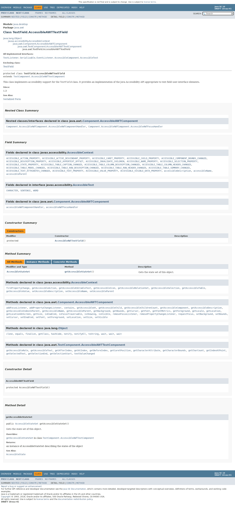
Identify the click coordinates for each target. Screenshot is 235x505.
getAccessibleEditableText (75, 288)
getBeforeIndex (99, 350)
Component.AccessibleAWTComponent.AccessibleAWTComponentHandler (46, 126)
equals (19, 334)
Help (81, 7)
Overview (6, 7)
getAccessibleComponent (174, 307)
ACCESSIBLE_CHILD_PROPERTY (143, 158)
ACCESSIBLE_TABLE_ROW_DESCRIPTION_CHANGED (73, 167)
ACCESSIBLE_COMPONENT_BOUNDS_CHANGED (183, 158)
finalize (30, 334)
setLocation (74, 317)
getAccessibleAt (86, 307)
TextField (8, 66)
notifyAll (80, 334)
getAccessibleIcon (104, 288)
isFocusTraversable (70, 314)
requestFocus (185, 314)
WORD (35, 190)
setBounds (221, 314)
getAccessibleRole (17, 350)
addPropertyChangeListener (45, 307)
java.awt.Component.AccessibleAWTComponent (40, 43)
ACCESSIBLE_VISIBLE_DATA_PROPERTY (140, 171)
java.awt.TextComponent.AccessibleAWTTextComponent (49, 46)
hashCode (56, 334)
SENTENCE (25, 190)
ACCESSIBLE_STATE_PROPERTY (22, 164)
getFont (145, 311)
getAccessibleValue (17, 291)
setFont (40, 317)
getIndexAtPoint (216, 350)
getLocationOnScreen (18, 314)
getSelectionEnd (37, 353)
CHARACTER (12, 190)
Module (17, 7)
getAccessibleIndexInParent (23, 311)
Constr (33, 17)
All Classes (68, 13)
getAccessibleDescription (206, 307)
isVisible (104, 314)
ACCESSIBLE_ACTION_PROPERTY (23, 158)
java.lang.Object (12, 38)
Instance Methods (38, 262)
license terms (150, 2)
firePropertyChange (17, 288)
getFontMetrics (161, 311)
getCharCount (196, 350)
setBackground (204, 314)
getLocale (198, 311)
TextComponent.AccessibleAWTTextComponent (39, 76)
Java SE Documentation (74, 489)
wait (103, 334)
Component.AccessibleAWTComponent (110, 121)
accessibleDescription (177, 171)
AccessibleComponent (67, 57)
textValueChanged (84, 353)
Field (24, 17)
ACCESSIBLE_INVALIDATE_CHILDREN (105, 161)
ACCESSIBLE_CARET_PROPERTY (108, 158)
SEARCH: (197, 14)
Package (27, 7)
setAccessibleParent (102, 291)
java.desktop (20, 24)
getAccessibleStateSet (78, 271)
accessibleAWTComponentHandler (24, 207)
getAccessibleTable (193, 288)
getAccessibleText (41, 350)
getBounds (118, 311)
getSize (37, 314)
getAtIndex (80, 350)
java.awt (19, 27)
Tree (52, 7)
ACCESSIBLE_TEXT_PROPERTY (67, 171)
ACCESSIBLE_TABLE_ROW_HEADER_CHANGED (123, 167)
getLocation (213, 311)
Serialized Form (12, 99)
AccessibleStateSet (18, 271)
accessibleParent (16, 174)
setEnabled (26, 317)
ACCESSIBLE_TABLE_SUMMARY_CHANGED (169, 167)
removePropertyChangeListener (158, 314)
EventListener (45, 57)
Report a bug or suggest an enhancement (21, 486)
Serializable (27, 57)
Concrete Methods (65, 262)
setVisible (101, 317)
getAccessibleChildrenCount (141, 307)
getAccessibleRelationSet (133, 288)
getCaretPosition (120, 350)
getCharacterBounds (174, 350)
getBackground (101, 311)
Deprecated (63, 7)
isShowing (90, 314)
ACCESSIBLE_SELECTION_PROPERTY (178, 161)
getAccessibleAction (44, 288)
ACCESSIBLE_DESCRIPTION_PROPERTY (26, 161)
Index (74, 7)
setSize (87, 317)
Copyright (6, 497)
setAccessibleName (76, 291)
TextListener (11, 57)
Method (42, 17)
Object (63, 328)
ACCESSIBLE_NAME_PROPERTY (142, 161)
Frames (39, 13)
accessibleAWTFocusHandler (62, 207)
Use (46, 7)
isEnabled (50, 314)
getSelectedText (15, 353)
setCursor (12, 317)
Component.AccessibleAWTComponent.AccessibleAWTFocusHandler (125, 126)
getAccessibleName (53, 311)
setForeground (55, 317)
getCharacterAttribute (146, 350)
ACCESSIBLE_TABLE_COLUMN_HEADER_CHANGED (166, 164)
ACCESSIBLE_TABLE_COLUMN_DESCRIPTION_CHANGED (112, 164)
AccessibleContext (80, 152)
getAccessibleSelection (165, 288)
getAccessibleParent (79, 311)
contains (69, 307)
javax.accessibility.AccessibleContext (29, 41)
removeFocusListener (125, 314)
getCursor (132, 311)
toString (93, 334)
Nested (15, 17)
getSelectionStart (61, 353)
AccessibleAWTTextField (69, 240)
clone (9, 334)
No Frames (50, 13)
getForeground (181, 311)
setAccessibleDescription (47, 291)
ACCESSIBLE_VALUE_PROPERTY (102, 171)
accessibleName (202, 171)
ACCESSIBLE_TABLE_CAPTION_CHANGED (61, 164)
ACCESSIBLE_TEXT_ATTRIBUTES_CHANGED (28, 171)
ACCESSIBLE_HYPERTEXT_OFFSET (66, 161)
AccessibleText (89, 57)
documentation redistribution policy (75, 499)
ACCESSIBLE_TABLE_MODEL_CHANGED (25, 167)
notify (68, 334)
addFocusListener (16, 307)
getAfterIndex (63, 350)
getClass (43, 334)
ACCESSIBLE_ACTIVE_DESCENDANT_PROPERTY (66, 158)
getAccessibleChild (110, 307)
